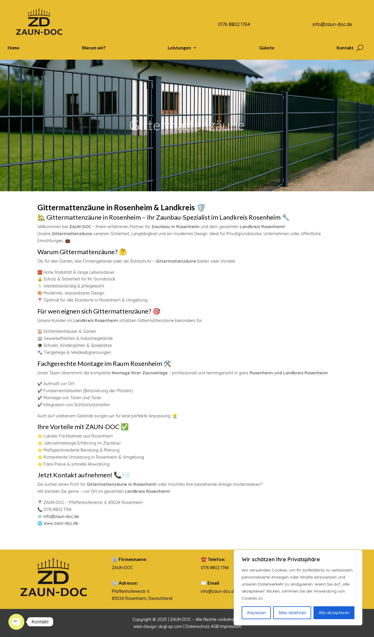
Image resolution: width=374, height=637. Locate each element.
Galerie (266, 48)
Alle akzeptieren (334, 612)
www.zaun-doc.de (61, 523)
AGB (215, 626)
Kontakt (345, 48)
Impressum (230, 626)
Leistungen (179, 48)
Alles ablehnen (292, 612)
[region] (298, 587)
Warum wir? (93, 48)
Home (14, 48)
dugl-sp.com (170, 626)
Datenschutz (198, 626)
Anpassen (256, 612)
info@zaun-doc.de (61, 516)
